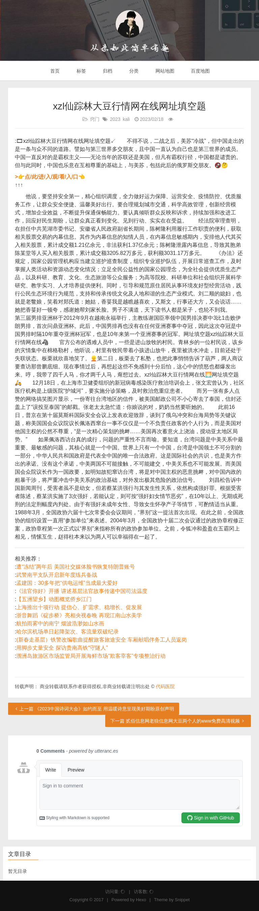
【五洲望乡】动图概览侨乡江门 (54, 599)
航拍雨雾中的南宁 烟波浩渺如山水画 (60, 623)
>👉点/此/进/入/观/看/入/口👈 (50, 177)
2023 (115, 119)
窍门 (94, 119)
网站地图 (164, 71)
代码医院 (165, 686)
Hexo (141, 899)
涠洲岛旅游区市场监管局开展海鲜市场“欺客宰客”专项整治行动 (91, 656)
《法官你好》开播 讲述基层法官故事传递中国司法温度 (81, 591)
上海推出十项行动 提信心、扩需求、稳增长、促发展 (79, 607)
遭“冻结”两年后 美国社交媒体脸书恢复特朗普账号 (75, 567)
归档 (107, 71)
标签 (80, 71)
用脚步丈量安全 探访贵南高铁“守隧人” (62, 648)
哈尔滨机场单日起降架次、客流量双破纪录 (67, 631)
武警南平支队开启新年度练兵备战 (56, 575)
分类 (133, 71)
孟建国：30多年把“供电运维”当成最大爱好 (66, 583)
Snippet (182, 899)
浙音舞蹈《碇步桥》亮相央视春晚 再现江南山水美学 (79, 615)
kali (126, 119)
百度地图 (200, 71)
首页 (54, 71)
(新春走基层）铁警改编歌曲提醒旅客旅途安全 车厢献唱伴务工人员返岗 (101, 640)
